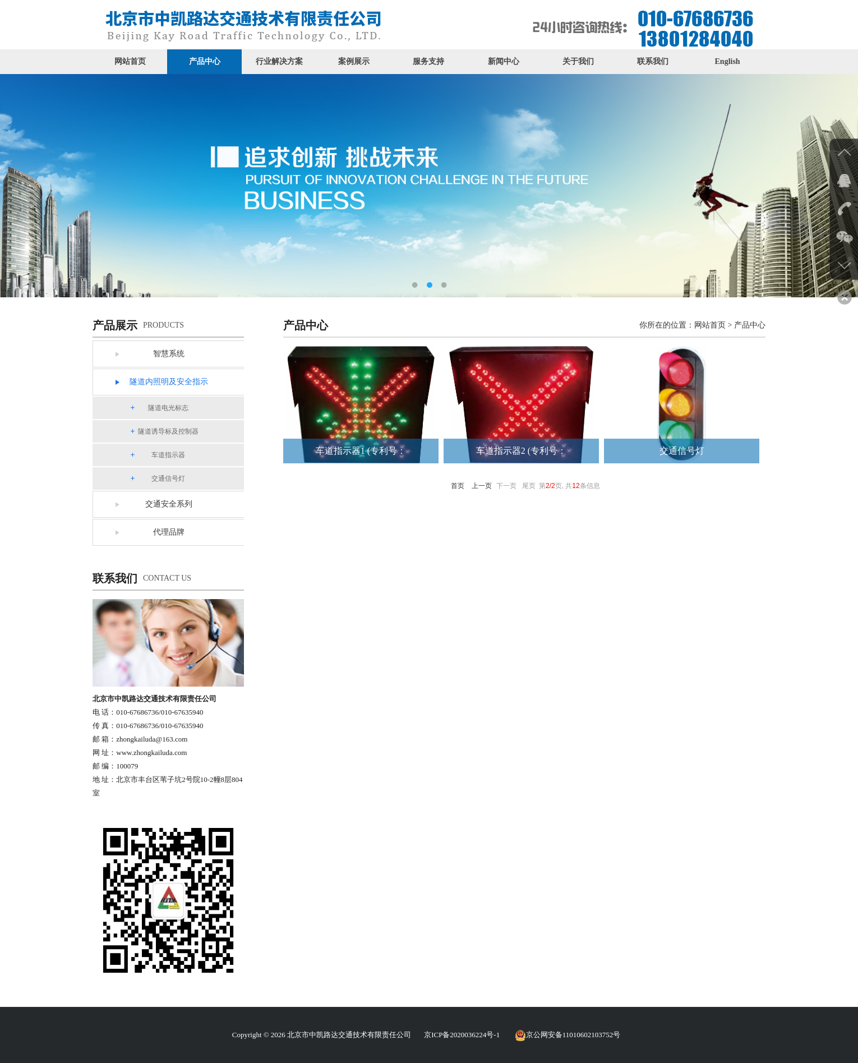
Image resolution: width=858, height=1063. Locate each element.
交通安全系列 (168, 504)
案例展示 (354, 61)
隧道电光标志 (168, 408)
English (727, 61)
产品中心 (204, 61)
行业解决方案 (279, 61)
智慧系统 (168, 353)
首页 (457, 486)
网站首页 (130, 61)
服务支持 (428, 61)
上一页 (482, 486)
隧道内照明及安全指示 (169, 382)
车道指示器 (168, 455)
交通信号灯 (168, 478)
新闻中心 (503, 61)
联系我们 (652, 61)
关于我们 (578, 61)
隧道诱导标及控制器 (168, 431)
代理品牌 (168, 532)
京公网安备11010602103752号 (568, 1034)
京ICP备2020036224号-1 (462, 1034)
